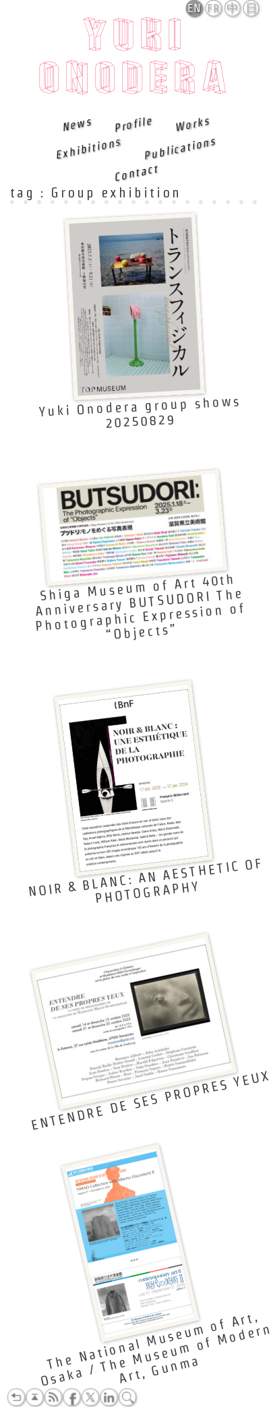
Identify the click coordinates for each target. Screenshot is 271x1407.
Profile (133, 124)
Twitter (90, 1397)
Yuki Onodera (136, 60)
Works (192, 124)
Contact (135, 172)
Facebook (71, 1397)
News (77, 124)
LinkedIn (108, 1397)
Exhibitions (88, 148)
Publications (179, 148)
